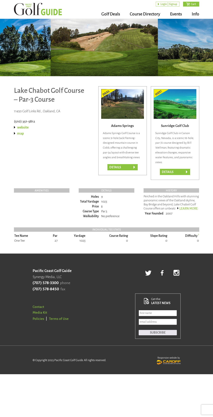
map (20, 133)
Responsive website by (169, 360)
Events (174, 14)
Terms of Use (59, 319)
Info (195, 14)
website (23, 127)
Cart (193, 4)
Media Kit (40, 312)
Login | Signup (168, 4)
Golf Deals (106, 14)
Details (167, 172)
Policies (38, 319)
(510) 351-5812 (24, 121)
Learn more (188, 208)
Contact (38, 307)
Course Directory (142, 14)
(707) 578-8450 (46, 289)
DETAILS (115, 167)
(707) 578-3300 (46, 283)
